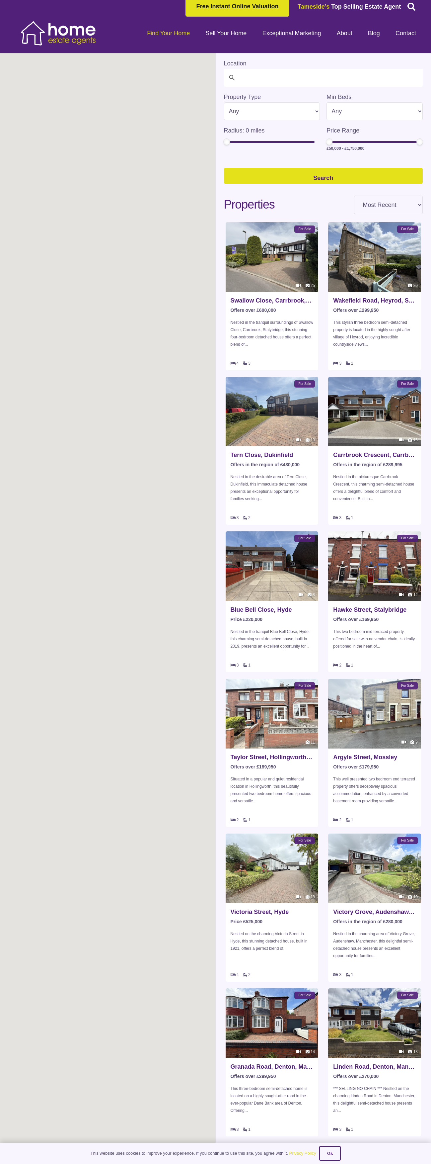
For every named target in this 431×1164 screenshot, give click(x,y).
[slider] (226, 141)
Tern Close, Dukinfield (262, 455)
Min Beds (338, 97)
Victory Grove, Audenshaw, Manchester (374, 912)
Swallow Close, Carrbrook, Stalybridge (272, 300)
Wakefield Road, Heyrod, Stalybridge (374, 300)
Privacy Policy (302, 1153)
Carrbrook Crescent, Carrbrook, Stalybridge (374, 455)
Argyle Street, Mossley (365, 757)
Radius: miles (244, 130)
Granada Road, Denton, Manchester (272, 1066)
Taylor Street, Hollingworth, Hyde (272, 757)
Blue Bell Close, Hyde (261, 609)
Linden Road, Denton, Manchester (374, 1066)
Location (235, 63)
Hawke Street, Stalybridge (369, 609)
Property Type (242, 97)
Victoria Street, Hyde (260, 912)
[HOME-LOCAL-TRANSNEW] (58, 33)
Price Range (342, 130)
